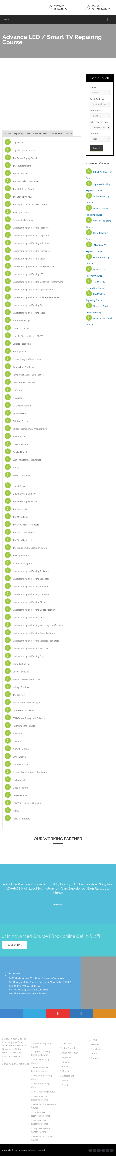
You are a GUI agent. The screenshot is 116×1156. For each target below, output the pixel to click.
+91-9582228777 (101, 8)
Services (94, 1044)
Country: (94, 133)
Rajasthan (66, 1057)
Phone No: (95, 110)
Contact (93, 1053)
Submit (96, 148)
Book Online (15, 944)
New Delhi (66, 1043)
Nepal (64, 1085)
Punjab (64, 1061)
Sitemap (94, 1058)
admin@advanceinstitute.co (32, 989)
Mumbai (65, 1071)
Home (93, 1039)
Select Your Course (99, 122)
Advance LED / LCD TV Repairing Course (52, 133)
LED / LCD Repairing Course (17, 133)
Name (93, 87)
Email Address (97, 99)
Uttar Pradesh (68, 1048)
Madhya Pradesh (69, 1052)
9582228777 (60, 8)
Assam (64, 1080)
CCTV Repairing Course (43, 1091)
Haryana (65, 1066)
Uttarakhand (67, 1075)
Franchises (95, 1049)
